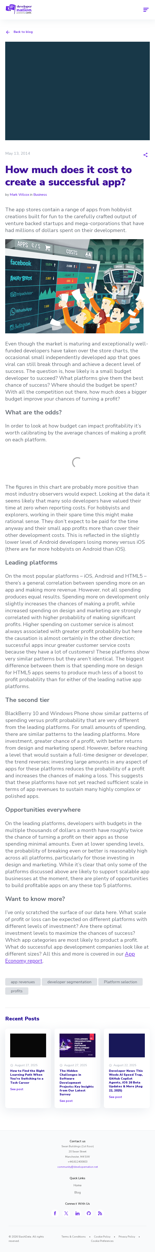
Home (78, 1185)
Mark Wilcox (19, 194)
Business (40, 194)
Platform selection (120, 982)
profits (17, 991)
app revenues (23, 982)
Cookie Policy (102, 1236)
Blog (77, 1192)
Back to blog (19, 32)
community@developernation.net (77, 1167)
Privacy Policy (127, 1236)
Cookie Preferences (102, 1241)
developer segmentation (69, 982)
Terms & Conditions (73, 1236)
